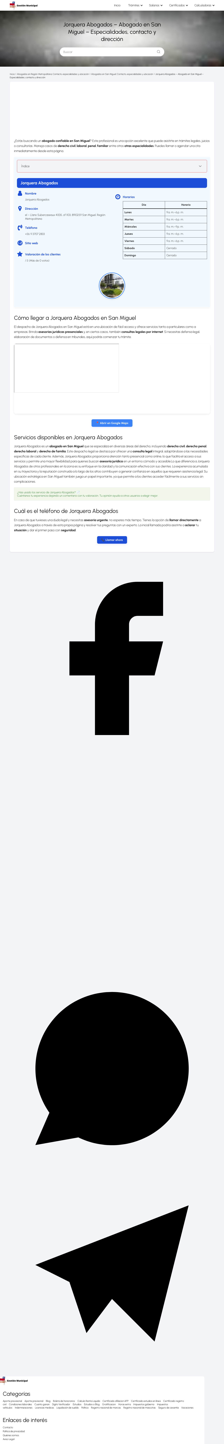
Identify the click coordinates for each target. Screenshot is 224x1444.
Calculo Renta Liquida (89, 1400)
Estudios (77, 1404)
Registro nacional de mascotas (139, 1407)
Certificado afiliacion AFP (115, 1400)
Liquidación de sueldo (68, 1407)
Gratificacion (109, 1404)
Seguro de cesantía (168, 1407)
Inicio (128, 5)
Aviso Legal (8, 1439)
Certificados (180, 5)
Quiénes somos (11, 1435)
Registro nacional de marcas (106, 1407)
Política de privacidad (14, 1431)
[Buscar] (157, 50)
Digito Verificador (61, 1404)
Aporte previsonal (33, 1400)
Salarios (160, 5)
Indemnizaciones (23, 1407)
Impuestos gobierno (143, 1404)
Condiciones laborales (20, 1404)
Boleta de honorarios (64, 1400)
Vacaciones (187, 1407)
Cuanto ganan (42, 1404)
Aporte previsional (12, 1400)
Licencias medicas (44, 1407)
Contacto (8, 1427)
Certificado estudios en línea (146, 1400)
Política (84, 1407)
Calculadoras (203, 5)
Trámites (141, 5)
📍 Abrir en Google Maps (112, 423)
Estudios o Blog (92, 1404)
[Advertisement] (112, 107)
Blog (48, 1400)
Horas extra (124, 1404)
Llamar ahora (114, 539)
